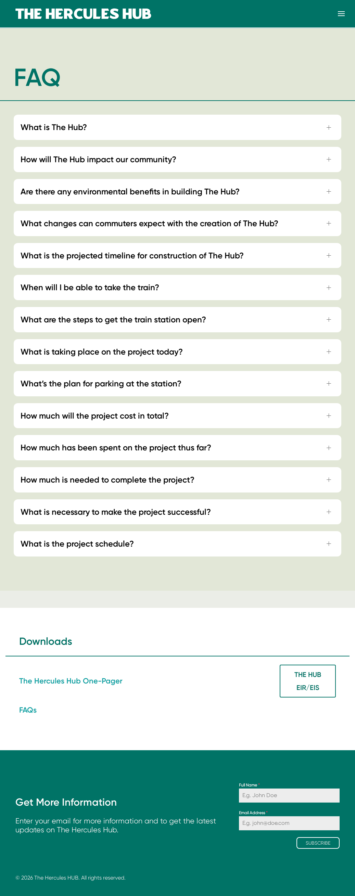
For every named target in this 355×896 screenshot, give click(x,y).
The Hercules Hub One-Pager (71, 681)
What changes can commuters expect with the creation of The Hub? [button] (149, 223)
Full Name (249, 785)
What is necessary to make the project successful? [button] (116, 512)
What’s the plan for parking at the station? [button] (101, 383)
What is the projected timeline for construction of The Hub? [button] (132, 255)
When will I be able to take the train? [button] (90, 287)
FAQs (28, 710)
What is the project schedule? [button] (77, 544)
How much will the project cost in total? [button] (95, 416)
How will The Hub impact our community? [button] (98, 159)
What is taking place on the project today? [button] (102, 352)
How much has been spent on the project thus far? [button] (116, 447)
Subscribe (318, 843)
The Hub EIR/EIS (307, 681)
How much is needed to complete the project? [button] (107, 480)
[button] (341, 13)
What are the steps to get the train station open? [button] (113, 319)
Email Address (253, 812)
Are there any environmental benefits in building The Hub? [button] (130, 191)
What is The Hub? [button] (54, 127)
